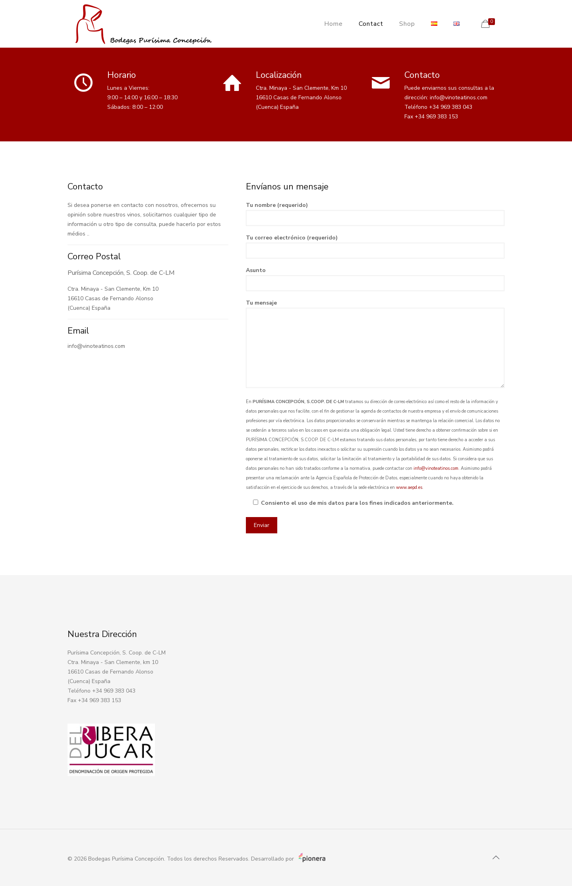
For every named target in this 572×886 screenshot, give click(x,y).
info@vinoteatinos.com (436, 468)
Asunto (375, 278)
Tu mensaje (375, 343)
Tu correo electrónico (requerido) (375, 246)
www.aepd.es (409, 487)
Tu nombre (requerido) (375, 213)
